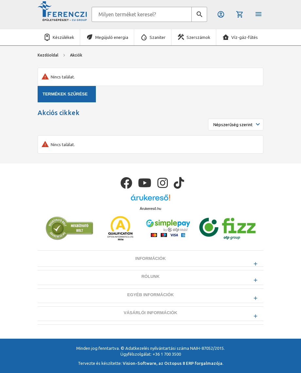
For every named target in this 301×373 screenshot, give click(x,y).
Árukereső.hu (150, 225)
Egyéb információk (150, 311)
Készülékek (63, 37)
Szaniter (158, 37)
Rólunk (150, 293)
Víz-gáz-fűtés (244, 37)
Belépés (221, 14)
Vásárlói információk (150, 329)
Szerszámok (198, 37)
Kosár (240, 14)
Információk (150, 275)
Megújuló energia (111, 37)
